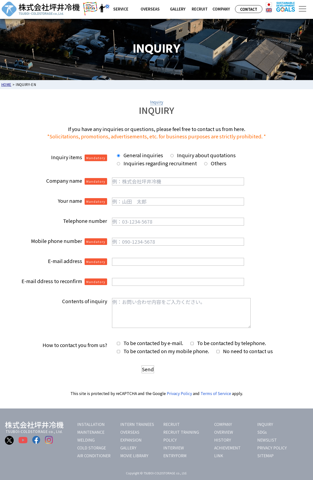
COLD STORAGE (91, 448)
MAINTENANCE (90, 432)
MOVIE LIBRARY (134, 455)
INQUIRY (265, 424)
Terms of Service (216, 393)
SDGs (262, 432)
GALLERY (128, 448)
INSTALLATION (91, 424)
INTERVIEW (173, 448)
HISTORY (222, 440)
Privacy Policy (179, 393)
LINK (218, 455)
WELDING (86, 440)
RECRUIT (171, 424)
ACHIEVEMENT (227, 448)
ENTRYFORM (175, 455)
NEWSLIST (267, 440)
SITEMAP (265, 455)
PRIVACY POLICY (272, 448)
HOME (6, 84)
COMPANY (223, 424)
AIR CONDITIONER (94, 455)
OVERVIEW (223, 432)
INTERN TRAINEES (137, 424)
